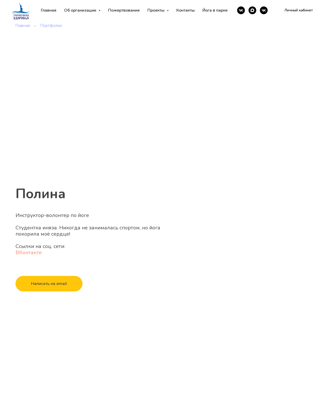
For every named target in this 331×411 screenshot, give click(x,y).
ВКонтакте (29, 252)
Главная (48, 10)
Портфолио (51, 25)
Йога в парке (215, 10)
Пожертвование (124, 10)
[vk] (241, 10)
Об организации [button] (80, 10)
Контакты (185, 10)
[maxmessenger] (252, 10)
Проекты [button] (156, 10)
